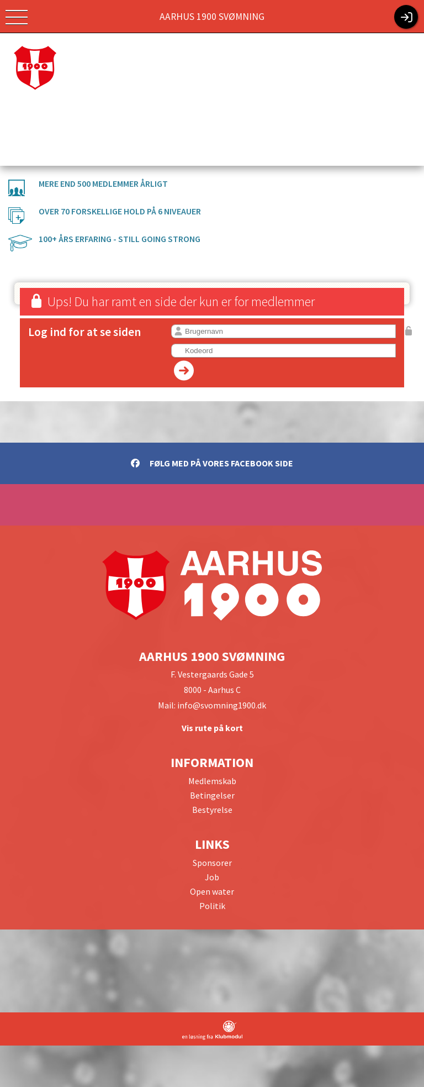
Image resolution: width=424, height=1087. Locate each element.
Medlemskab (212, 780)
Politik (212, 905)
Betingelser (212, 795)
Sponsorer (212, 862)
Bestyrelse (212, 809)
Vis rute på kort (212, 727)
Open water (212, 891)
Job (212, 877)
